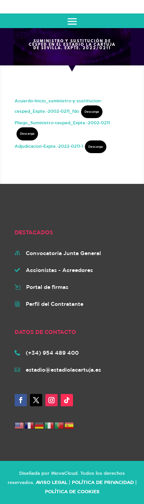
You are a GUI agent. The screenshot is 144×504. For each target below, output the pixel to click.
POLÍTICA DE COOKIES (72, 491)
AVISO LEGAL (51, 482)
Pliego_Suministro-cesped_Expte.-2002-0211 (62, 122)
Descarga (91, 111)
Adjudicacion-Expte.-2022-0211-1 (49, 146)
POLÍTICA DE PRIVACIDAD (103, 482)
